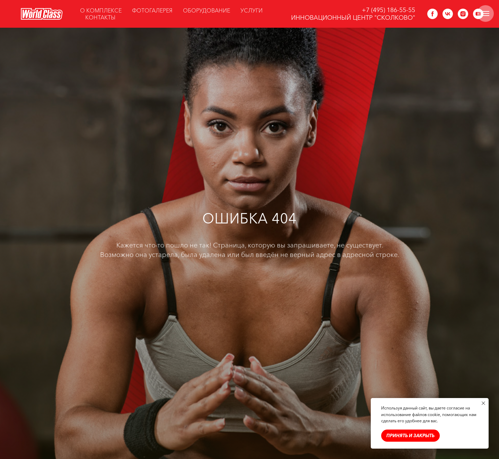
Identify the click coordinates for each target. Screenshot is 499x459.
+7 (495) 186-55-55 (388, 10)
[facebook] (432, 14)
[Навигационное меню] (485, 13)
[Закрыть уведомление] (483, 403)
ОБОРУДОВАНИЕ (206, 10)
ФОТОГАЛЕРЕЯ (152, 10)
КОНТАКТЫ (100, 17)
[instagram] (463, 14)
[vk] (448, 14)
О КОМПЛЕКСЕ (101, 10)
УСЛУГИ (251, 10)
